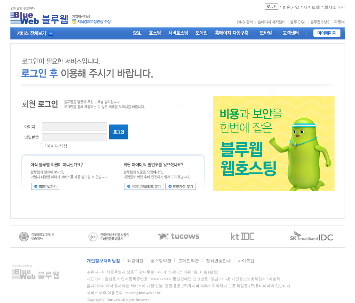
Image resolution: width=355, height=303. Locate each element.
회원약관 (135, 260)
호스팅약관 (160, 260)
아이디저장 (56, 146)
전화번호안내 (218, 260)
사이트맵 (246, 260)
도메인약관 (188, 260)
